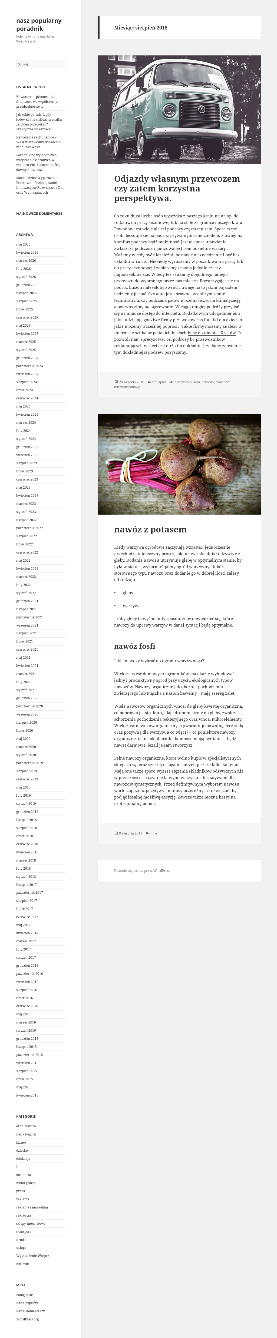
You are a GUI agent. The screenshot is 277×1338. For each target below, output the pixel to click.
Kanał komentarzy (30, 1311)
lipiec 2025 (24, 309)
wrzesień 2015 (27, 1063)
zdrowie (22, 1263)
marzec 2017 (26, 941)
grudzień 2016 (27, 965)
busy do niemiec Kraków (212, 332)
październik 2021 (29, 617)
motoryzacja (26, 1183)
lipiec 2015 (24, 1079)
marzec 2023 (26, 503)
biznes (21, 1142)
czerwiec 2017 (27, 917)
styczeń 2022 (26, 593)
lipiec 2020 (24, 730)
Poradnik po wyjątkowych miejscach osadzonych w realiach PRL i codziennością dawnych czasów (38, 162)
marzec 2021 (26, 673)
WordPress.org (27, 1319)
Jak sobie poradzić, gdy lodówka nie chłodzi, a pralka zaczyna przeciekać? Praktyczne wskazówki (39, 121)
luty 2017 (23, 949)
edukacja (23, 1158)
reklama (22, 1199)
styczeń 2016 (26, 1030)
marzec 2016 (26, 1022)
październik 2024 (29, 366)
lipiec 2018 (24, 836)
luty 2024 (23, 430)
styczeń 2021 (26, 690)
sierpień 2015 (26, 1071)
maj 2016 (23, 1014)
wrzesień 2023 (27, 455)
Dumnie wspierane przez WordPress (142, 870)
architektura (26, 1126)
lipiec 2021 (24, 641)
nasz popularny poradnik (39, 24)
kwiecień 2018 (27, 852)
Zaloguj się (24, 1295)
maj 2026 (23, 244)
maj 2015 (23, 1087)
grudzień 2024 (27, 358)
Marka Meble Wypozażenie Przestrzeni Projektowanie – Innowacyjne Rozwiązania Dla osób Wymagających (40, 185)
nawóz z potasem (150, 529)
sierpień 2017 (26, 900)
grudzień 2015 (27, 1038)
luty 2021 (23, 682)
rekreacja (23, 1215)
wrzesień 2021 (27, 625)
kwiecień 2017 (27, 933)
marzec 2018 (26, 860)
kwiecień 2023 (27, 495)
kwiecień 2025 (27, 333)
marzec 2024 (26, 422)
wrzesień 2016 (27, 981)
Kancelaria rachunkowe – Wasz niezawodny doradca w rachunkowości (38, 142)
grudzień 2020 (27, 698)
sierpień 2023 (26, 463)
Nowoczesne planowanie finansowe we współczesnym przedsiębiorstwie (38, 101)
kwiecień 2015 (27, 1095)
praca (20, 1191)
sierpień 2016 (26, 990)
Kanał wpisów (27, 1303)
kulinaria (23, 1175)
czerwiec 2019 (27, 779)
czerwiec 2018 (27, 844)
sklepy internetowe (30, 1223)
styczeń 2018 (26, 876)
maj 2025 (23, 325)
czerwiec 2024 (27, 398)
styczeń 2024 (26, 438)
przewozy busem (187, 382)
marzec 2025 (26, 341)
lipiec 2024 (24, 390)
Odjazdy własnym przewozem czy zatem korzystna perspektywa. (177, 188)
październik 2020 (29, 706)
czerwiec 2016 (27, 1006)
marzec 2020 (26, 746)
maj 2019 (23, 787)
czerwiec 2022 (27, 552)
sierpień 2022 (26, 536)
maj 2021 (23, 657)
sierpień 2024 (26, 382)
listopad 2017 (26, 884)
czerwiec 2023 (27, 479)
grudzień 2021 (27, 601)
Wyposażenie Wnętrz (32, 1255)
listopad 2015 (26, 1046)
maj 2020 (23, 738)
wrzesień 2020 (27, 714)
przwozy (208, 382)
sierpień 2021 (26, 633)
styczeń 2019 (26, 803)
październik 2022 (29, 528)
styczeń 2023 (26, 511)
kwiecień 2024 (27, 414)
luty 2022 (23, 584)
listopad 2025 (26, 293)
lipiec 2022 (24, 544)
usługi (21, 1247)
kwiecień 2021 (27, 665)
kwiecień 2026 (27, 252)
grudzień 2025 (27, 285)
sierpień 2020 (26, 722)
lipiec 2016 (24, 998)
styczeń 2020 (26, 755)
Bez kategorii (26, 1134)
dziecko (22, 1150)
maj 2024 (23, 406)
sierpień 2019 (26, 771)
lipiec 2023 (24, 471)
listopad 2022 (26, 520)
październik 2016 (29, 973)
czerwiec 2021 (27, 649)
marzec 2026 (26, 260)
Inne (19, 1166)
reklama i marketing (32, 1207)
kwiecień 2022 (27, 568)
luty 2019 (23, 795)
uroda (21, 1239)
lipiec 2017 (24, 908)
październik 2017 (29, 892)
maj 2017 (23, 925)
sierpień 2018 (26, 828)
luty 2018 (23, 868)
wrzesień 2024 (27, 374)
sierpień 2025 (26, 301)
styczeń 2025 (26, 349)
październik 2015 (29, 1054)
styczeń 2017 (26, 957)
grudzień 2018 (27, 811)
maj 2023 (23, 487)
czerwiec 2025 (27, 317)
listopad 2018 (26, 819)
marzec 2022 (26, 576)
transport (23, 1231)
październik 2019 (29, 763)
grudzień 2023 (27, 447)
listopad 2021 (26, 609)
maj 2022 (23, 560)
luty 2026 (23, 268)
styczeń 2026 (26, 276)
